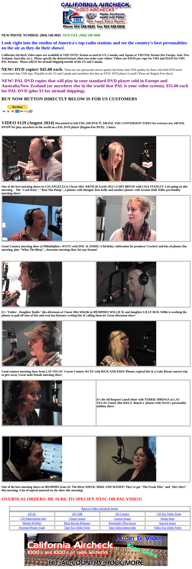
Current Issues (122, 518)
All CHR (77, 514)
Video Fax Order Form (167, 527)
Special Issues (167, 523)
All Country (122, 514)
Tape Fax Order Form (77, 527)
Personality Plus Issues (122, 523)
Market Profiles (32, 523)
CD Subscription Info (33, 518)
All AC (32, 514)
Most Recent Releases (77, 523)
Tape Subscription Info (122, 527)
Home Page (167, 518)
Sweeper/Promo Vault (32, 527)
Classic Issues (77, 518)
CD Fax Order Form (169, 514)
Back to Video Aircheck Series (99, 508)
